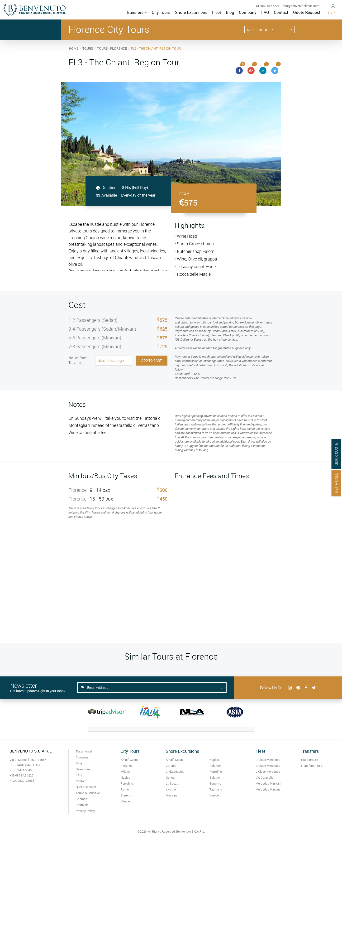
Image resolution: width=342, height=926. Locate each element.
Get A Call (336, 483)
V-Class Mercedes (268, 771)
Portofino (127, 783)
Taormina (215, 789)
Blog (230, 12)
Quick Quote (336, 454)
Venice (125, 801)
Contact (281, 12)
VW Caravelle (264, 777)
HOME (73, 48)
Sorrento (126, 795)
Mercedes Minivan (268, 783)
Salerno (214, 777)
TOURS (87, 48)
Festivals (82, 805)
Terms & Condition (88, 793)
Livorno (171, 789)
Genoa (170, 777)
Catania (171, 765)
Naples (125, 777)
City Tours (161, 12)
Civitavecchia (175, 771)
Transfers (136, 12)
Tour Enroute (309, 759)
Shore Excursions (191, 12)
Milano (125, 771)
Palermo (215, 765)
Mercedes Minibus (268, 789)
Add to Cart (151, 360)
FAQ (265, 12)
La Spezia (172, 783)
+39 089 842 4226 (267, 6)
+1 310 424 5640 (21, 770)
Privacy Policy (85, 811)
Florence (127, 765)
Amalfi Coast (129, 759)
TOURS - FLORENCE (112, 48)
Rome (125, 789)
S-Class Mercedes (268, 765)
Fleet (216, 12)
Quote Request (306, 12)
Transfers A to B (312, 765)
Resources (83, 769)
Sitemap (81, 799)
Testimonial (84, 751)
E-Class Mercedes (268, 759)
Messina (171, 795)
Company (247, 12)
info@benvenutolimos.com (301, 6)
